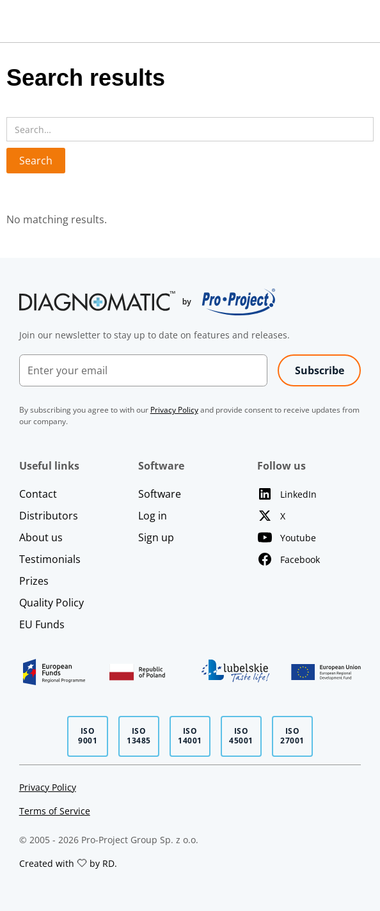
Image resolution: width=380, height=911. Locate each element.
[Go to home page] (147, 302)
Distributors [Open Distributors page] (48, 516)
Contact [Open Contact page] (38, 494)
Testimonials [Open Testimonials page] (50, 559)
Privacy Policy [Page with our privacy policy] (47, 787)
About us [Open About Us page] (41, 537)
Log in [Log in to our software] (152, 516)
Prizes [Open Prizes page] (34, 581)
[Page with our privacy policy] (174, 409)
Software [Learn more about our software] (159, 494)
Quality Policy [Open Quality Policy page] (51, 603)
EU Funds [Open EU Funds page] (42, 624)
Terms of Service (54, 811)
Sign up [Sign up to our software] (156, 537)
